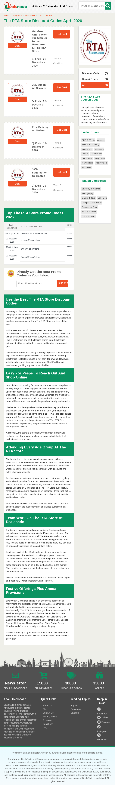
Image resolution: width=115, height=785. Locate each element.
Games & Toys (88, 198)
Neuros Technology (90, 145)
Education (102, 198)
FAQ (45, 727)
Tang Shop (100, 158)
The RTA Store (45, 15)
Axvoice (101, 140)
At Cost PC (87, 149)
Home (37, 6)
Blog (45, 709)
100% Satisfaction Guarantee (39, 172)
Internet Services (89, 211)
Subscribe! (63, 283)
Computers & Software (92, 202)
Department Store (89, 207)
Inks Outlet (86, 167)
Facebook (104, 709)
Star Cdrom (87, 158)
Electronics (30, 15)
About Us (47, 705)
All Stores (66, 6)
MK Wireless (87, 163)
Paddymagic (101, 163)
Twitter (102, 713)
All (95, 85)
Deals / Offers (95, 79)
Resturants (76, 709)
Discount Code (95, 73)
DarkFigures (96, 154)
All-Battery (99, 149)
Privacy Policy (50, 716)
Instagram (104, 723)
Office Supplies (88, 216)
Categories (50, 6)
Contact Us (48, 712)
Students (75, 712)
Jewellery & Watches (91, 189)
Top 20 (74, 705)
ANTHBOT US (88, 140)
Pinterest (103, 718)
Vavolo (85, 154)
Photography (87, 193)
